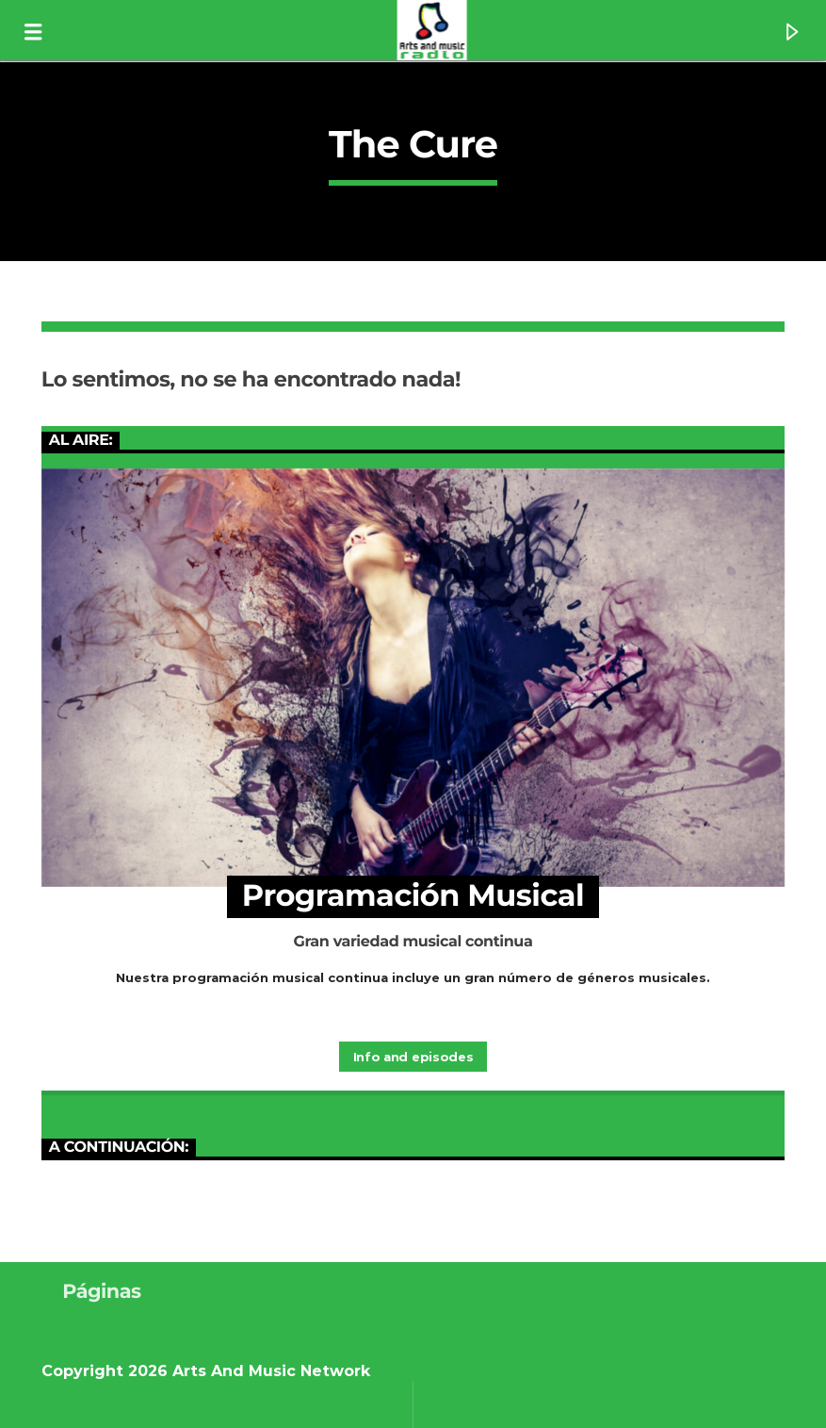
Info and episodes (413, 1056)
